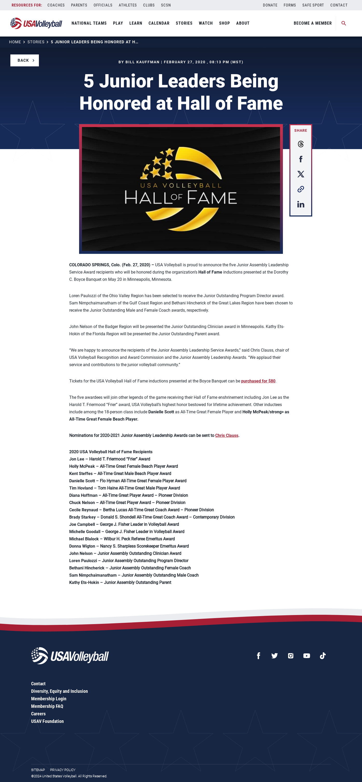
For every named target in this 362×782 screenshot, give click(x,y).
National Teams (89, 23)
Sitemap (38, 770)
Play (118, 23)
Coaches (56, 5)
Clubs (149, 5)
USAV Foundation (47, 721)
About (243, 23)
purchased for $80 (258, 381)
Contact (339, 5)
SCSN (166, 5)
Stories (184, 23)
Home (15, 42)
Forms (290, 5)
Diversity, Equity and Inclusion (59, 691)
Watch (206, 23)
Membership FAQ (47, 706)
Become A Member (313, 23)
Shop (224, 23)
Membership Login (48, 698)
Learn (135, 23)
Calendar (159, 23)
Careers (38, 713)
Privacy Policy (62, 770)
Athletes (128, 5)
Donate (270, 5)
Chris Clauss (226, 435)
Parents (79, 5)
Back (23, 60)
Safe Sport (313, 5)
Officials (103, 5)
